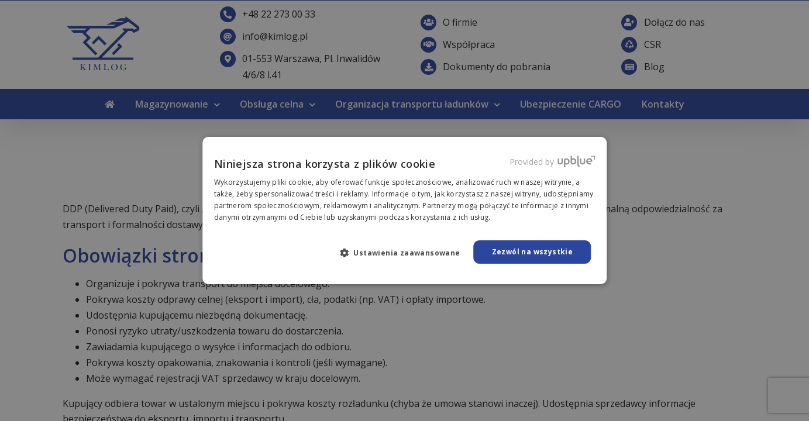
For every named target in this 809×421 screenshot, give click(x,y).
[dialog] (404, 210)
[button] (405, 252)
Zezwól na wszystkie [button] (532, 252)
